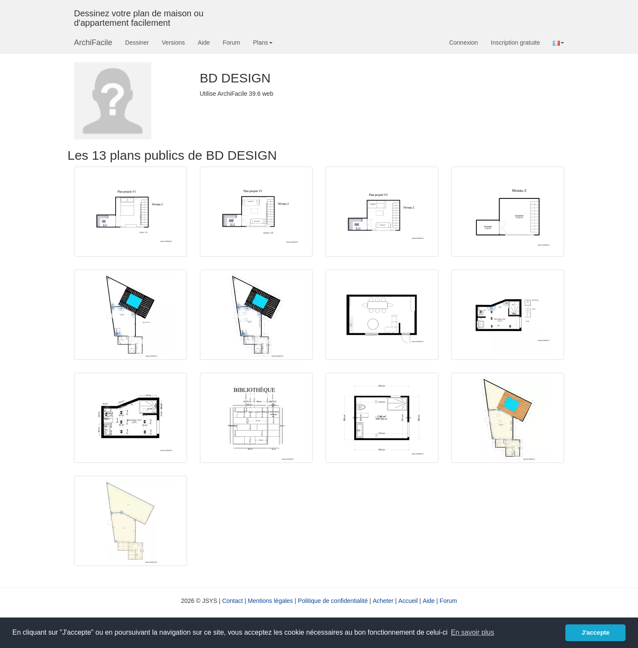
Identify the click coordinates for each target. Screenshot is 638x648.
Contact (232, 600)
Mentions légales (270, 600)
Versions (173, 42)
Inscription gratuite (515, 42)
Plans (262, 42)
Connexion (463, 42)
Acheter (383, 600)
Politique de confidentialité (333, 600)
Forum (231, 42)
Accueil (408, 600)
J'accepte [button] (596, 632)
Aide (204, 42)
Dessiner (137, 42)
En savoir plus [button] (472, 632)
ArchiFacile (93, 42)
